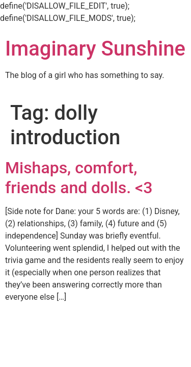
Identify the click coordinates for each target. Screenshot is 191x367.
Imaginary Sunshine (95, 49)
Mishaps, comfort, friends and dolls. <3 (79, 177)
